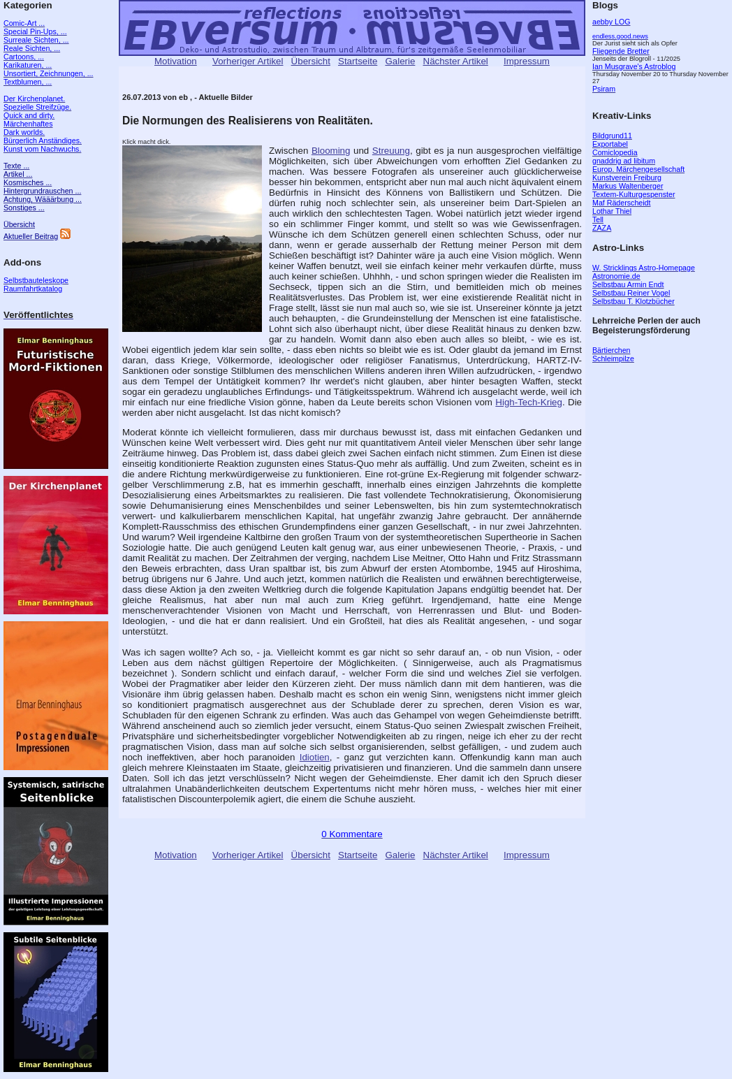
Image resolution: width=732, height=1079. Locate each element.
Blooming (331, 150)
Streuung (391, 150)
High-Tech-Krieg (528, 402)
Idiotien (315, 757)
